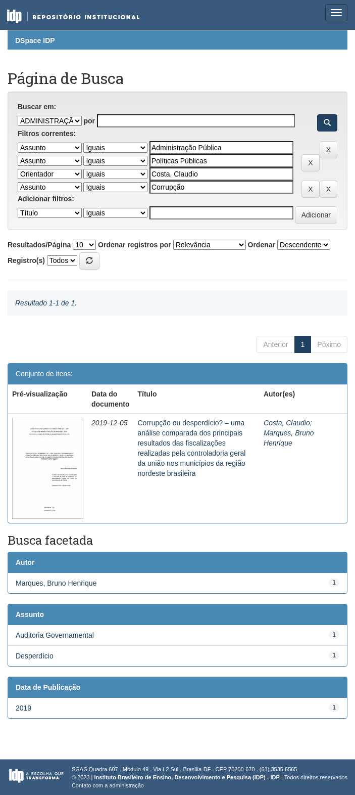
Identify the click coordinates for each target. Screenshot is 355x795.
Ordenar (261, 245)
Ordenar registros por (134, 245)
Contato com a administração (108, 785)
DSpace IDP (35, 40)
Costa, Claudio (287, 423)
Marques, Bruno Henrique (56, 583)
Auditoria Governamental (55, 635)
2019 (23, 708)
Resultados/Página (39, 245)
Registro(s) (26, 260)
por (89, 121)
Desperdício (35, 656)
